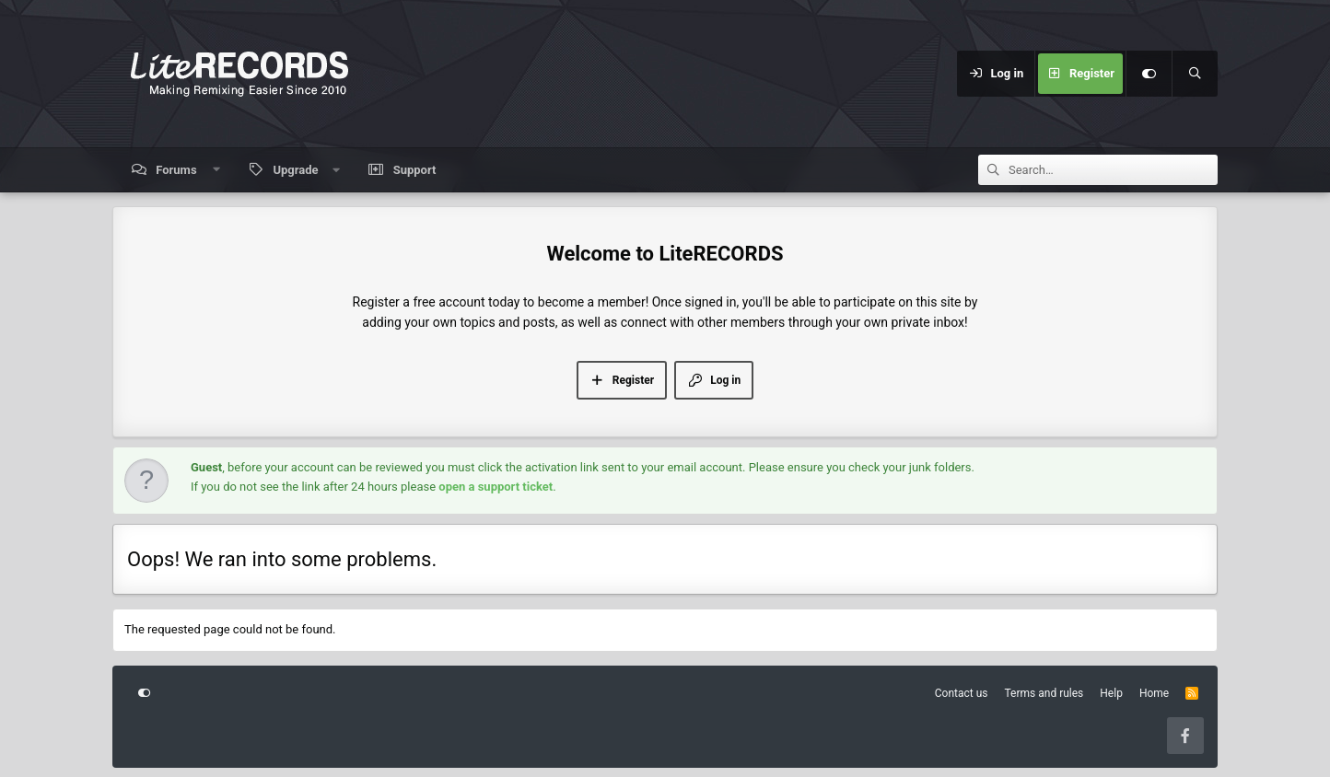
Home (1154, 693)
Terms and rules (1044, 693)
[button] (216, 170)
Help (1111, 693)
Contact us (961, 693)
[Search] (1195, 74)
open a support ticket (495, 486)
